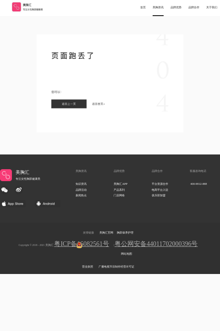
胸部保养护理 (125, 232)
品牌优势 (176, 7)
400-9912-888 (198, 183)
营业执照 (87, 266)
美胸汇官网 (106, 232)
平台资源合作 (160, 183)
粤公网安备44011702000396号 (156, 243)
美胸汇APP (120, 183)
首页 (143, 7)
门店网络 (119, 195)
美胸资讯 (158, 7)
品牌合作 (193, 7)
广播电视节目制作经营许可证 (116, 266)
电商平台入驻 (160, 189)
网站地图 (126, 253)
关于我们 (211, 7)
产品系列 (119, 189)
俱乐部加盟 (158, 195)
